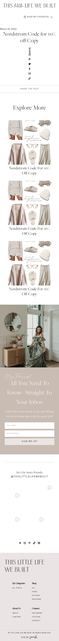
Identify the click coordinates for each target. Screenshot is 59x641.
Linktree (16, 617)
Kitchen (36, 595)
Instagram (37, 613)
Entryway (36, 599)
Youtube (36, 617)
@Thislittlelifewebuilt (29, 477)
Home (34, 592)
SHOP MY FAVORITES (36, 17)
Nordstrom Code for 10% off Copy (29, 170)
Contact (36, 621)
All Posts (17, 588)
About (15, 613)
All (33, 588)
